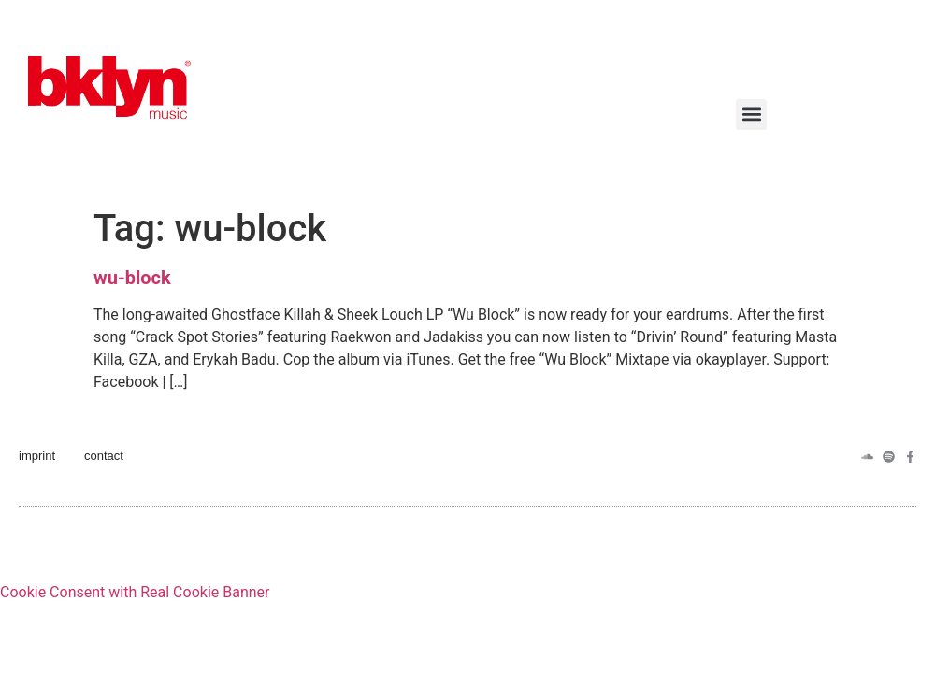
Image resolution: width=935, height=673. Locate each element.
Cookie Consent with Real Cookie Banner (134, 592)
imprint (37, 456)
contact (103, 456)
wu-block (132, 277)
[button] (751, 114)
